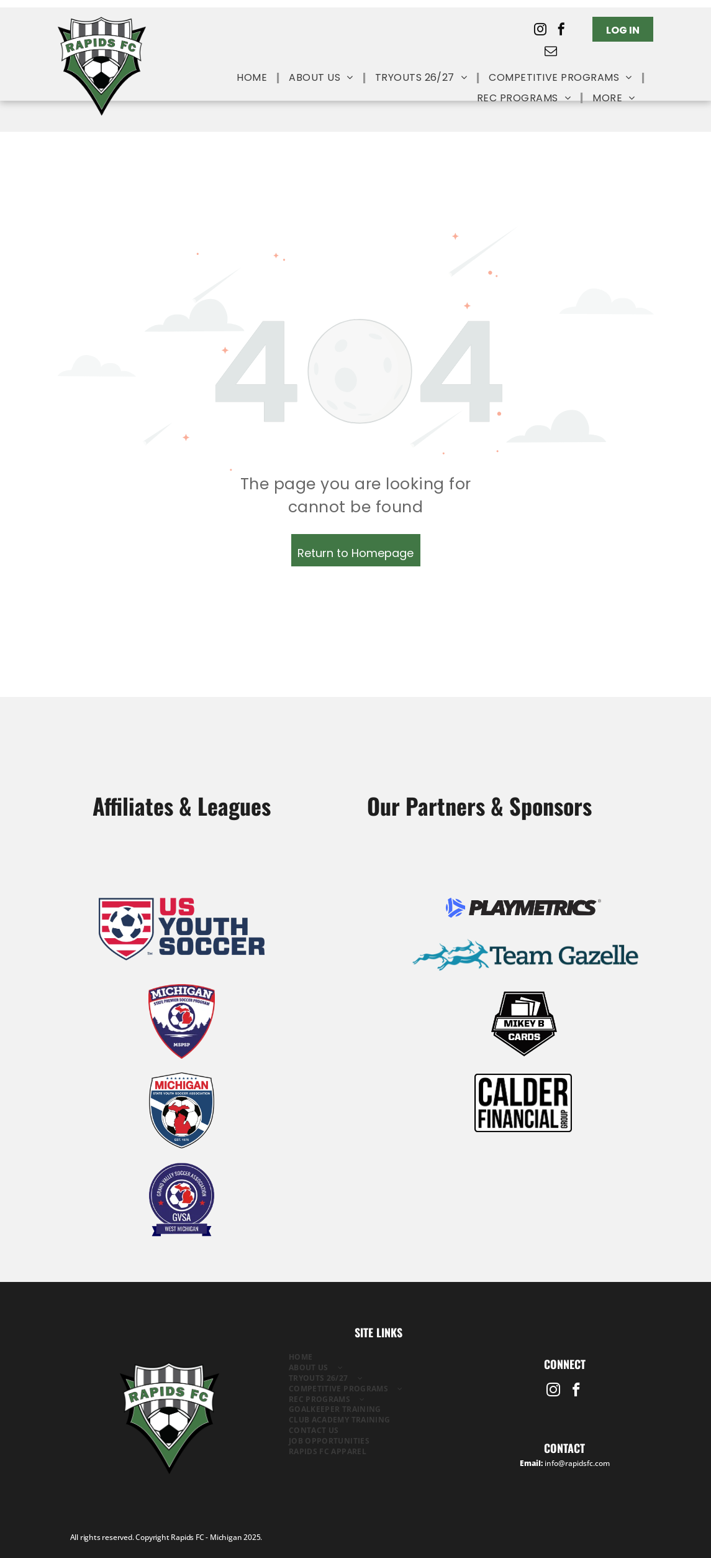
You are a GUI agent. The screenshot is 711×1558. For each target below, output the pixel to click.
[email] (550, 52)
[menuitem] (253, 78)
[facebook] (561, 31)
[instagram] (540, 31)
